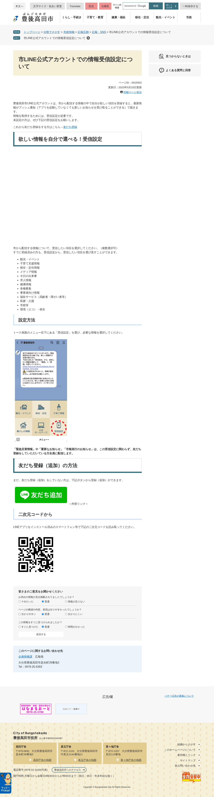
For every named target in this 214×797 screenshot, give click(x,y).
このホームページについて (180, 749)
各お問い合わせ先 (185, 765)
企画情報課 (25, 656)
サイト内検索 (117, 6)
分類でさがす (51, 32)
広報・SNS (99, 32)
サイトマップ (188, 760)
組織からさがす (186, 744)
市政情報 (69, 32)
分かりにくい (75, 614)
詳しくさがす (169, 6)
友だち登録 (70, 126)
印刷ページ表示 (133, 92)
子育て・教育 (95, 17)
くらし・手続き (71, 17)
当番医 (105, 6)
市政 (189, 17)
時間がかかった (76, 626)
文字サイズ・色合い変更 (47, 6)
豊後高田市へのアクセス (67, 769)
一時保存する (190, 6)
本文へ (19, 6)
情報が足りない (76, 601)
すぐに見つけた (29, 626)
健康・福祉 (118, 17)
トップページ (32, 32)
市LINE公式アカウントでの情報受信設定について (54, 38)
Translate (75, 6)
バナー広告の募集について (179, 695)
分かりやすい (28, 614)
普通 (47, 601)
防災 (91, 6)
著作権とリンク (186, 754)
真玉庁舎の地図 (87, 760)
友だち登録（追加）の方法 (47, 465)
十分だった (27, 601)
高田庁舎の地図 (42, 760)
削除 (88, 38)
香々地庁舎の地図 (131, 760)
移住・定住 (142, 17)
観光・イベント (165, 17)
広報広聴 (83, 32)
